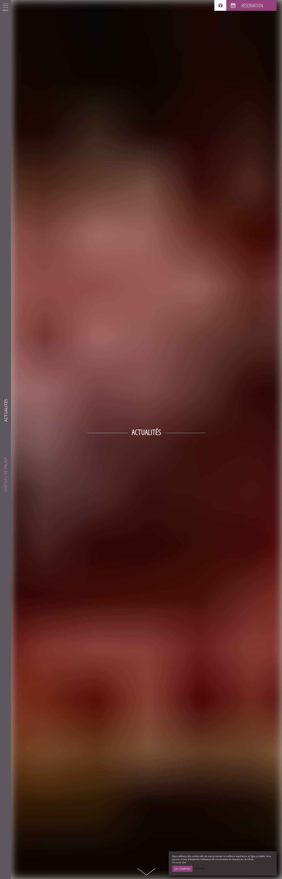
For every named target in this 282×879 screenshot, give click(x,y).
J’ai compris (182, 868)
